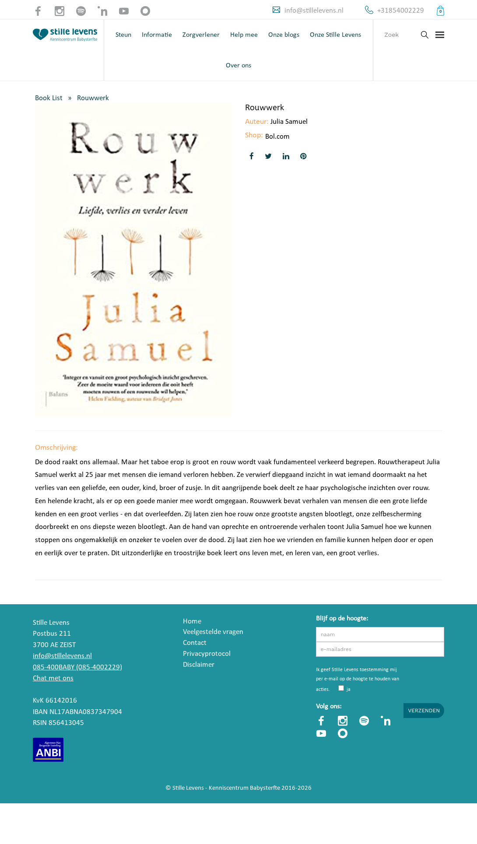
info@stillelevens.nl (314, 10)
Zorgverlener (201, 35)
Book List (49, 98)
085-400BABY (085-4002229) (77, 667)
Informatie (157, 35)
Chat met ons (53, 678)
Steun (123, 35)
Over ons (238, 65)
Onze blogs (283, 35)
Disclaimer (198, 665)
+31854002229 (400, 10)
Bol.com (277, 136)
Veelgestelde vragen (213, 632)
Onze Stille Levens (335, 35)
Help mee (244, 35)
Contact (195, 643)
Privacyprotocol (207, 654)
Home (192, 621)
